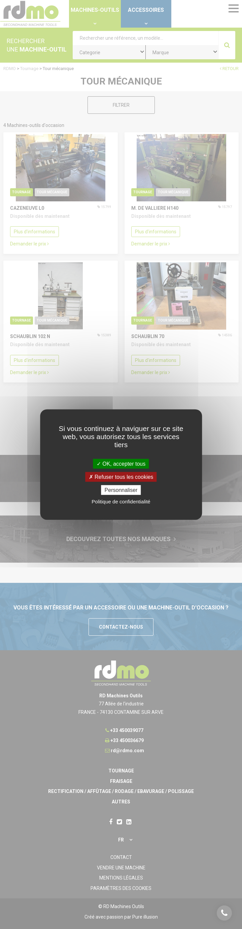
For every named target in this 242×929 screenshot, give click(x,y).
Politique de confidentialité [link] (121, 501)
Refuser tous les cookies (121, 476)
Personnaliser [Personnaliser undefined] (121, 490)
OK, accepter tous (121, 463)
